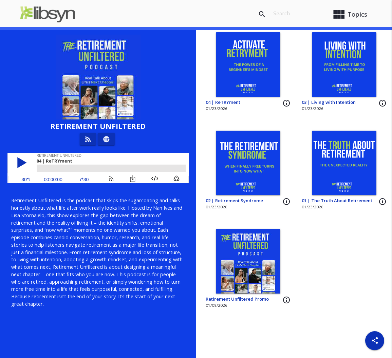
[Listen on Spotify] (106, 139)
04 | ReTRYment (223, 102)
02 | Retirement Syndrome (234, 200)
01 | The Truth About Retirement (337, 200)
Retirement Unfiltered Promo (237, 299)
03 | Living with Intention (329, 102)
